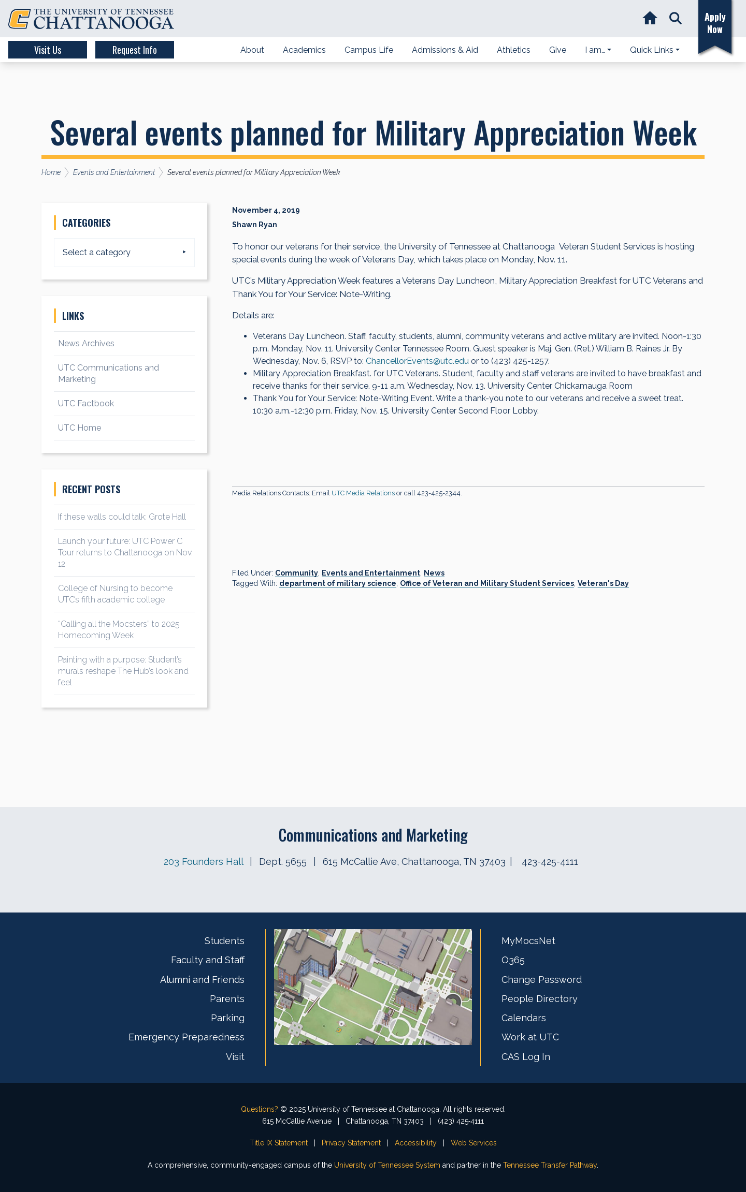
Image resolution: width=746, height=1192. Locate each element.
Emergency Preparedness (186, 1037)
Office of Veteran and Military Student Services (487, 583)
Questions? (259, 1109)
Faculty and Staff (208, 959)
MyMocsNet (528, 940)
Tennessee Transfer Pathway (550, 1165)
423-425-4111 (550, 861)
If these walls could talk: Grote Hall (122, 517)
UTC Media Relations (363, 493)
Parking (228, 1017)
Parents (227, 998)
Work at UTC (530, 1037)
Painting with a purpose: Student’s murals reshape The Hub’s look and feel (123, 671)
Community (296, 573)
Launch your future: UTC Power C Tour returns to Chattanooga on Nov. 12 (125, 552)
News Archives (86, 343)
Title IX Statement (279, 1143)
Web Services (474, 1143)
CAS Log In (525, 1056)
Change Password (541, 979)
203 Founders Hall (203, 861)
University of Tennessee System (387, 1165)
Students (225, 940)
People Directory (539, 998)
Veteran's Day (603, 583)
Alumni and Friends (202, 979)
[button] (675, 18)
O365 (513, 959)
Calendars (523, 1017)
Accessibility (416, 1143)
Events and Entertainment (371, 573)
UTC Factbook (86, 403)
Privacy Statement (351, 1143)
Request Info (134, 49)
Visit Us (47, 49)
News (434, 573)
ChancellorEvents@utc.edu (417, 361)
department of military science (337, 583)
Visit (235, 1056)
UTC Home (79, 428)
